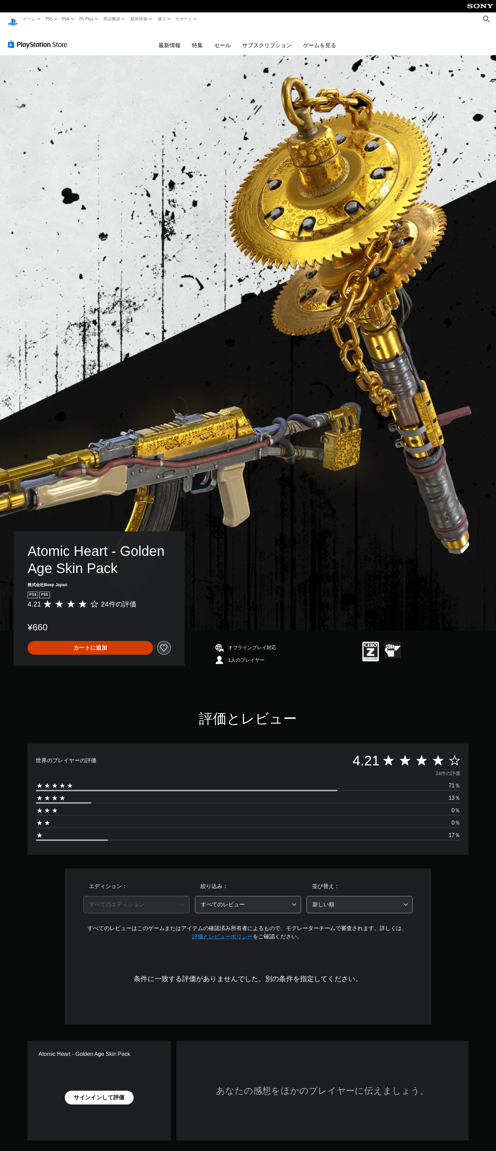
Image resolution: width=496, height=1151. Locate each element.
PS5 (49, 19)
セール (222, 38)
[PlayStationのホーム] (13, 19)
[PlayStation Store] (39, 37)
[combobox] (136, 898)
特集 (197, 38)
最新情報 (139, 19)
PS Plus (86, 19)
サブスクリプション (267, 38)
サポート (183, 19)
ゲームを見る (319, 38)
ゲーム (29, 19)
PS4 (66, 19)
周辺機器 (111, 19)
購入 (161, 19)
